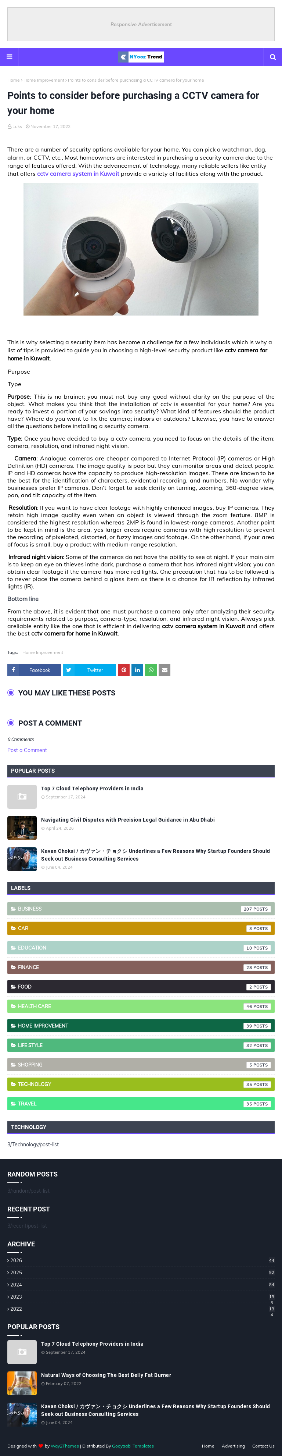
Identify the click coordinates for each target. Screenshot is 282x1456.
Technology (144, 1084)
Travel (144, 1104)
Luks (17, 126)
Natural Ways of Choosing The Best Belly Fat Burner (106, 1375)
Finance (144, 967)
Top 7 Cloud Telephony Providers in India (92, 788)
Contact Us (263, 1446)
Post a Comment (27, 750)
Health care (144, 1006)
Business (144, 909)
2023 (142, 1297)
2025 (142, 1272)
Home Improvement (44, 80)
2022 (142, 1309)
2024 (142, 1285)
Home (13, 80)
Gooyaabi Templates (133, 1446)
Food (144, 987)
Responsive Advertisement (141, 24)
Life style (144, 1045)
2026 (142, 1260)
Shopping (144, 1065)
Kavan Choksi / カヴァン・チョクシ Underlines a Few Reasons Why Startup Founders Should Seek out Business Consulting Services (155, 855)
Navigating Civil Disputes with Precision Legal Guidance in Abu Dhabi (128, 820)
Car (144, 928)
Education (144, 948)
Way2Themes (65, 1446)
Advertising (233, 1446)
